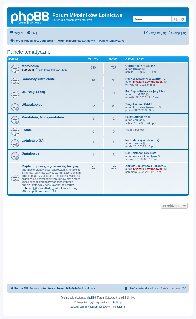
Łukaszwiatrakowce (145, 107)
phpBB (91, 297)
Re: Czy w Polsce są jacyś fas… (146, 91)
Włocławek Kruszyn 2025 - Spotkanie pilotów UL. (50, 189)
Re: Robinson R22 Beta (140, 153)
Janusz (137, 120)
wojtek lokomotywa (145, 156)
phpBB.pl (117, 302)
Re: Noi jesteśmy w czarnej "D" (146, 78)
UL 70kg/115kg (33, 92)
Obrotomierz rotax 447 (140, 65)
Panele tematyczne (29, 52)
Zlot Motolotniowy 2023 (51, 69)
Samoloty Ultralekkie (38, 79)
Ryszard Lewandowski (148, 81)
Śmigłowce (30, 153)
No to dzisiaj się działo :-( (142, 140)
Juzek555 (139, 94)
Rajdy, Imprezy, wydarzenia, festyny (50, 166)
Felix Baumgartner (137, 116)
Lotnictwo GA (33, 140)
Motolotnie (30, 66)
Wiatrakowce (32, 104)
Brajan (137, 68)
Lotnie (27, 130)
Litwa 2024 (41, 188)
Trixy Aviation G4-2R (139, 104)
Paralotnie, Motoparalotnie (43, 117)
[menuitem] (32, 33)
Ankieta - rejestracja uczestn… (145, 165)
